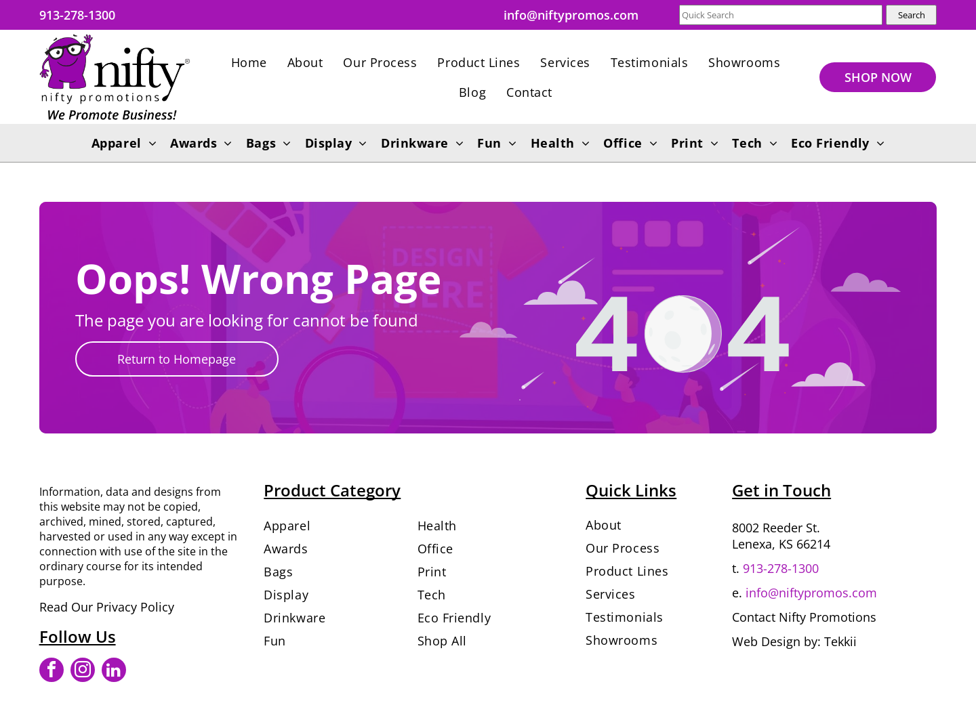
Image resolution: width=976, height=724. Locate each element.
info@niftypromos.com (811, 592)
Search (911, 15)
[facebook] (51, 671)
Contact (753, 617)
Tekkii (840, 641)
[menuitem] (249, 62)
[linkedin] (114, 671)
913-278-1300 (781, 568)
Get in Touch (781, 490)
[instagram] (82, 671)
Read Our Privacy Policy (106, 607)
